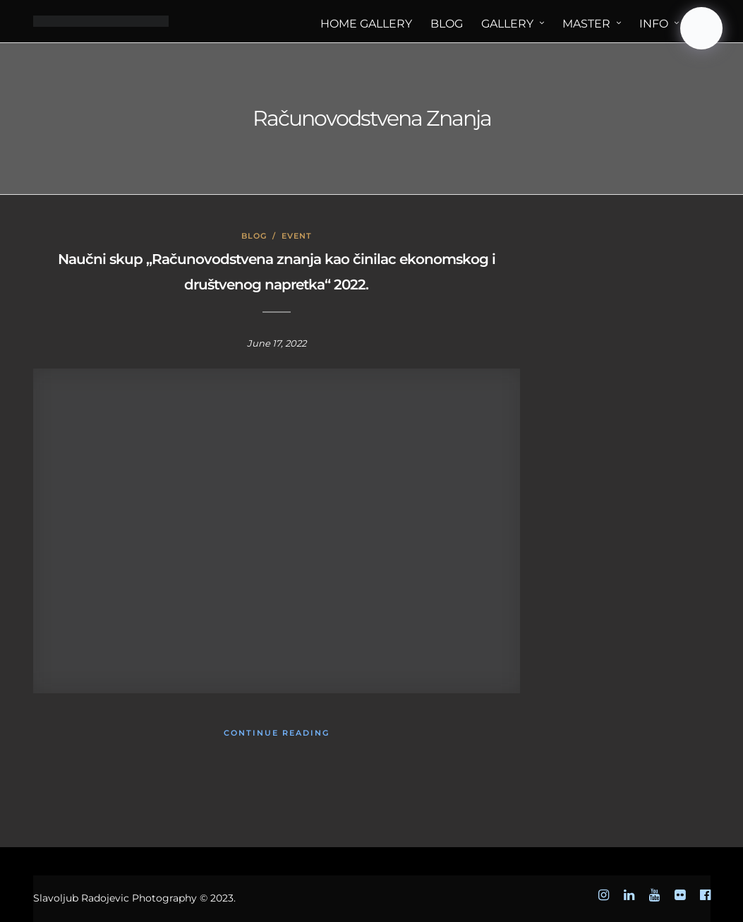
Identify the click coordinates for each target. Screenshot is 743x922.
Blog (254, 236)
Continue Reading (277, 733)
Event (297, 236)
